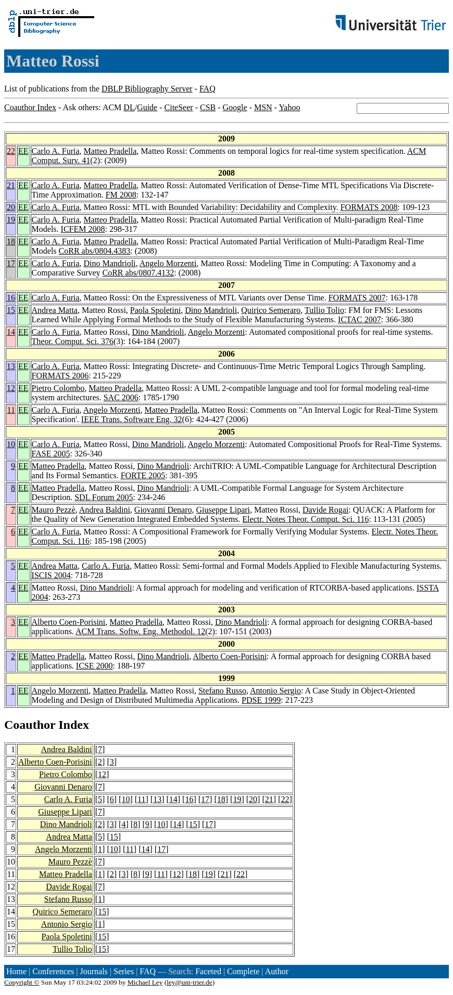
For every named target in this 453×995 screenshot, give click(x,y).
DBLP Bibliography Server (147, 88)
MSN (263, 107)
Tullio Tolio (324, 310)
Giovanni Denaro (163, 509)
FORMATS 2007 (357, 297)
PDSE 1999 (261, 700)
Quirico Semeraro (270, 310)
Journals (93, 971)
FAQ (207, 88)
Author (276, 971)
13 (11, 366)
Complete (243, 971)
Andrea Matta (55, 310)
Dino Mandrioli (110, 263)
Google (235, 107)
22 (11, 151)
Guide (147, 107)
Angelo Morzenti (168, 263)
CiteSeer (179, 107)
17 (11, 263)
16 (11, 297)
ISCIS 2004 (51, 575)
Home (16, 971)
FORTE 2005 (143, 475)
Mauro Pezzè (54, 509)
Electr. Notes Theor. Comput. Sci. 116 (305, 519)
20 (11, 207)
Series (124, 971)
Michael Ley (145, 982)
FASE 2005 (51, 453)
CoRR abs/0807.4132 (138, 272)
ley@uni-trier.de (189, 982)
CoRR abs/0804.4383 (95, 250)
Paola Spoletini (155, 310)
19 (11, 219)
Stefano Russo (222, 690)
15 (11, 310)
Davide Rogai (325, 509)
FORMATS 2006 (60, 375)
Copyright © (22, 982)
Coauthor (29, 724)
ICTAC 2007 (359, 319)
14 (11, 332)
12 (11, 388)
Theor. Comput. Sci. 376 (73, 341)
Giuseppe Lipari (223, 509)
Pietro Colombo (58, 388)
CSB (208, 107)
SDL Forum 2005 (103, 497)
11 (11, 409)
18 (11, 241)
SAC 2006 (121, 397)
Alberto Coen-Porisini (69, 622)
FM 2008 (121, 194)
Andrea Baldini (104, 509)
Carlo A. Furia (56, 151)
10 (11, 444)
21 (11, 185)
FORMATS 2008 (369, 207)
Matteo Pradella (110, 151)
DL (128, 107)
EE (23, 151)
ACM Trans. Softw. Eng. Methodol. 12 (140, 631)
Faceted (208, 971)
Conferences (53, 971)
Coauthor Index (30, 107)
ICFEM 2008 (83, 229)
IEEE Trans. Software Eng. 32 (131, 419)
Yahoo (289, 107)
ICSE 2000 (94, 665)
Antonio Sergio (275, 690)
